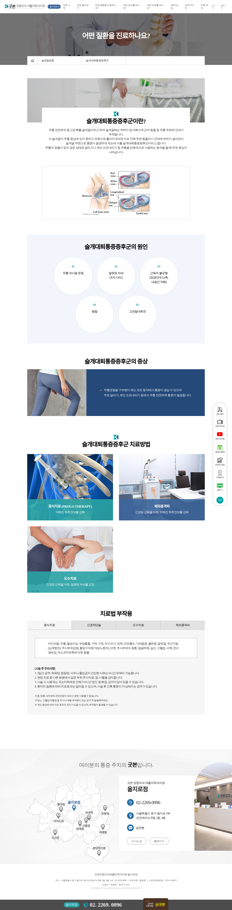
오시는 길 (136, 841)
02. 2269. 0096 (106, 905)
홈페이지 (159, 841)
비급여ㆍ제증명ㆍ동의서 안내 (116, 885)
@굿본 (140, 827)
